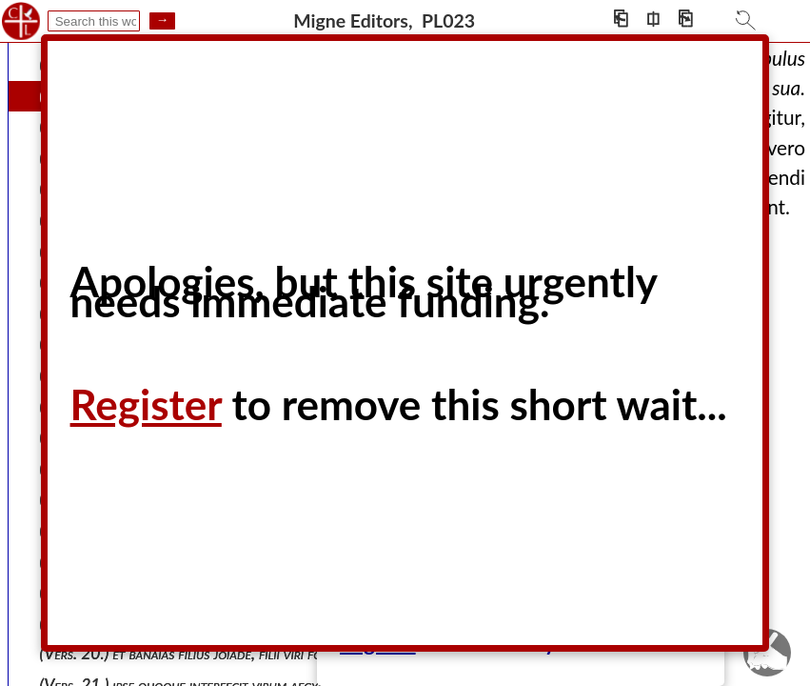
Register (146, 404)
